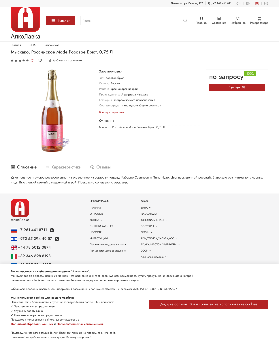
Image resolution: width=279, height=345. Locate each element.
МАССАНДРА (149, 214)
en (248, 3)
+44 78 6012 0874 (31, 247)
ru (257, 3)
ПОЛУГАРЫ (150, 226)
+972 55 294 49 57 (32, 238)
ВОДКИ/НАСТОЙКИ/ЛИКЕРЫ (161, 244)
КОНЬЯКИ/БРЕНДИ (154, 220)
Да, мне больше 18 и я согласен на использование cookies (208, 304)
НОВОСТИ (96, 232)
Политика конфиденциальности (108, 244)
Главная (16, 45)
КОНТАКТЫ (96, 220)
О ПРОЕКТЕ (96, 214)
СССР (146, 250)
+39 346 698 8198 (31, 256)
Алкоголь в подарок (155, 257)
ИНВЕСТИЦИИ (99, 238)
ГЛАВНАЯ (95, 208)
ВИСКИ (147, 232)
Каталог (60, 20)
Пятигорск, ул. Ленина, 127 (187, 3)
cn (238, 3)
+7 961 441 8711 (220, 3)
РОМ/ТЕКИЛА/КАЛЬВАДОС (160, 238)
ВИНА (32, 45)
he (266, 3)
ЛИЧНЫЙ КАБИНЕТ (101, 226)
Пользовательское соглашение (108, 250)
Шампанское (51, 45)
